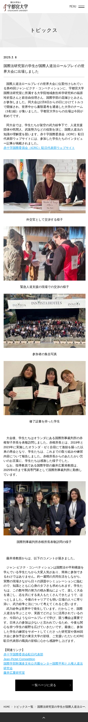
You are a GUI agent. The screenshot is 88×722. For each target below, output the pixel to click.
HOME (7, 706)
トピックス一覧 (23, 706)
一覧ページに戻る (44, 685)
